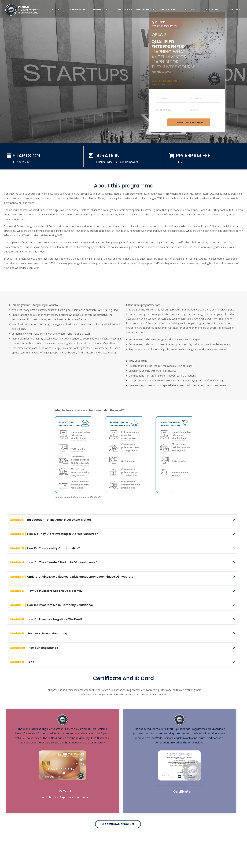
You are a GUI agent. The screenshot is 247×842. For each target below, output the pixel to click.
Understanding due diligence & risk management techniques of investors (71, 576)
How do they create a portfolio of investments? (53, 562)
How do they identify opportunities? (45, 548)
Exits (22, 662)
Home (55, 9)
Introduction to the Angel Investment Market (50, 520)
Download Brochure (189, 122)
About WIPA (78, 9)
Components (123, 9)
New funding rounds (34, 647)
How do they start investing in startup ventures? (54, 534)
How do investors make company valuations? (51, 605)
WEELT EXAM (167, 9)
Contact (234, 9)
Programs (100, 9)
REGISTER (212, 9)
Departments (145, 9)
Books (189, 9)
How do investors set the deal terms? (46, 591)
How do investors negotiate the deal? (46, 619)
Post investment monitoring (38, 633)
